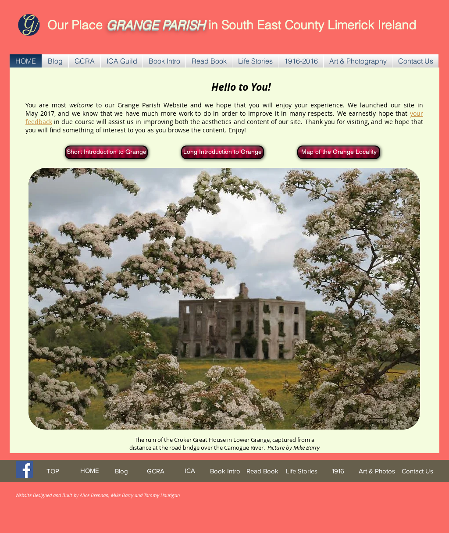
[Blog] (121, 471)
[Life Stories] (301, 471)
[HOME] (89, 470)
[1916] (338, 471)
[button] (84, 61)
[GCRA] (156, 471)
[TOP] (53, 471)
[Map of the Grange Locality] (338, 152)
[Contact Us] (417, 471)
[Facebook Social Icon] (24, 469)
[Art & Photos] (377, 471)
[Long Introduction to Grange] (222, 152)
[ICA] (190, 470)
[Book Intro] (225, 471)
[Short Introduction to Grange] (106, 152)
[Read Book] (262, 471)
